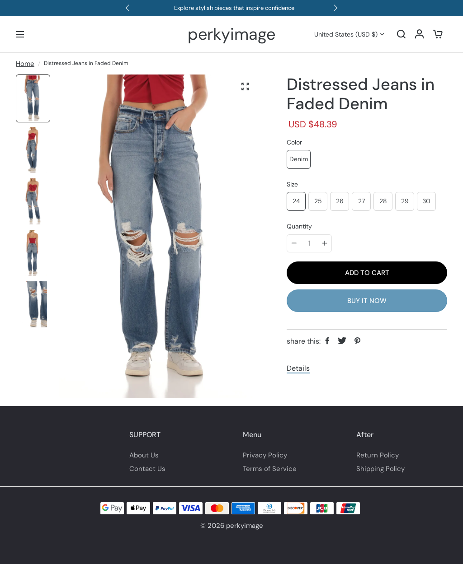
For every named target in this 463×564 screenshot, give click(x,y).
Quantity (299, 226)
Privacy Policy (265, 455)
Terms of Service (270, 468)
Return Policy (377, 455)
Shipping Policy (380, 468)
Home (25, 64)
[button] (127, 8)
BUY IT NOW (367, 300)
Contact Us (147, 468)
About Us (144, 455)
